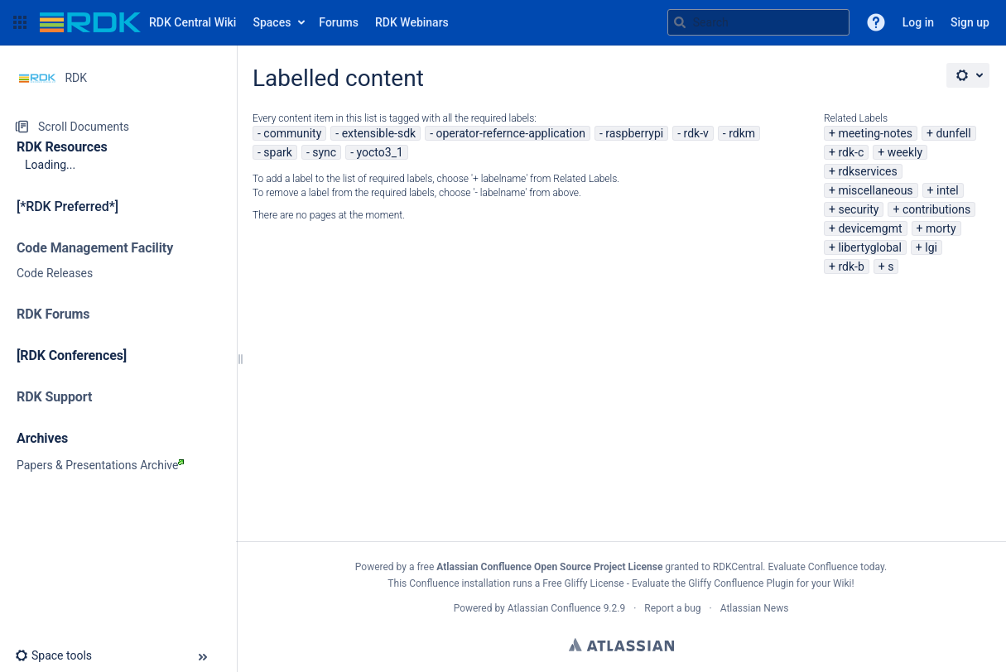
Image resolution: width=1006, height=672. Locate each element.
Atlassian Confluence (554, 608)
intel (947, 190)
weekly (905, 152)
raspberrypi (634, 133)
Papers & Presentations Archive (100, 465)
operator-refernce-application (510, 133)
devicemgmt (870, 228)
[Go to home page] (137, 22)
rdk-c (851, 152)
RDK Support (54, 397)
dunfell (953, 133)
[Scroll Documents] (118, 126)
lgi (931, 247)
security (858, 209)
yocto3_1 (380, 152)
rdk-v (696, 133)
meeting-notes (875, 133)
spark (277, 152)
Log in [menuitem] (918, 22)
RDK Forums (53, 314)
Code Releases (55, 273)
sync (324, 152)
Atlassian (621, 644)
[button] (19, 22)
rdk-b (851, 266)
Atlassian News (754, 608)
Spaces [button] (272, 22)
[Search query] (758, 22)
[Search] (679, 22)
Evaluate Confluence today (826, 567)
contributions (936, 209)
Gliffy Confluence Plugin (741, 583)
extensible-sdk (379, 133)
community (292, 133)
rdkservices (867, 171)
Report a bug (672, 608)
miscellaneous (875, 190)
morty (941, 228)
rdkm (742, 133)
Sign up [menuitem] (970, 22)
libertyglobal (869, 247)
